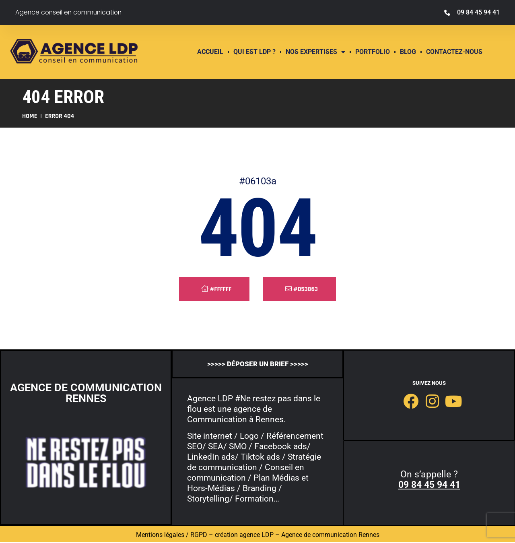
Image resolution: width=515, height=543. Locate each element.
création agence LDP (244, 535)
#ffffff (216, 289)
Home (29, 116)
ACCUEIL (210, 52)
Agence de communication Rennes (330, 535)
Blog (408, 52)
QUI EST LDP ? (254, 52)
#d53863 (301, 289)
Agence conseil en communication (70, 12)
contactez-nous (454, 52)
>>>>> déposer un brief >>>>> (257, 363)
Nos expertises (315, 52)
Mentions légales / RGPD (171, 535)
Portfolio (372, 52)
